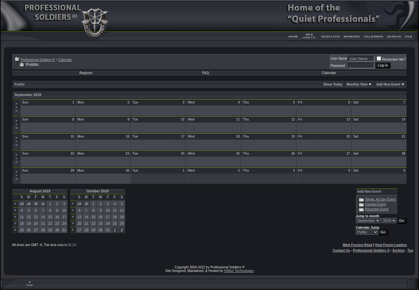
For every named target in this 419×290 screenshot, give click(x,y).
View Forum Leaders (391, 245)
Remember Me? (391, 59)
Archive (398, 250)
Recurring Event (377, 209)
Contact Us (341, 250)
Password (338, 66)
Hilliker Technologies (239, 271)
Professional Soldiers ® (38, 60)
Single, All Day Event (380, 199)
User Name (339, 58)
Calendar (65, 60)
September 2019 (27, 95)
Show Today (332, 84)
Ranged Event (375, 204)
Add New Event (388, 84)
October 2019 (97, 191)
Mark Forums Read (357, 245)
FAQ (205, 73)
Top (410, 250)
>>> (16, 107)
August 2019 (39, 191)
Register (86, 73)
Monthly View (357, 84)
